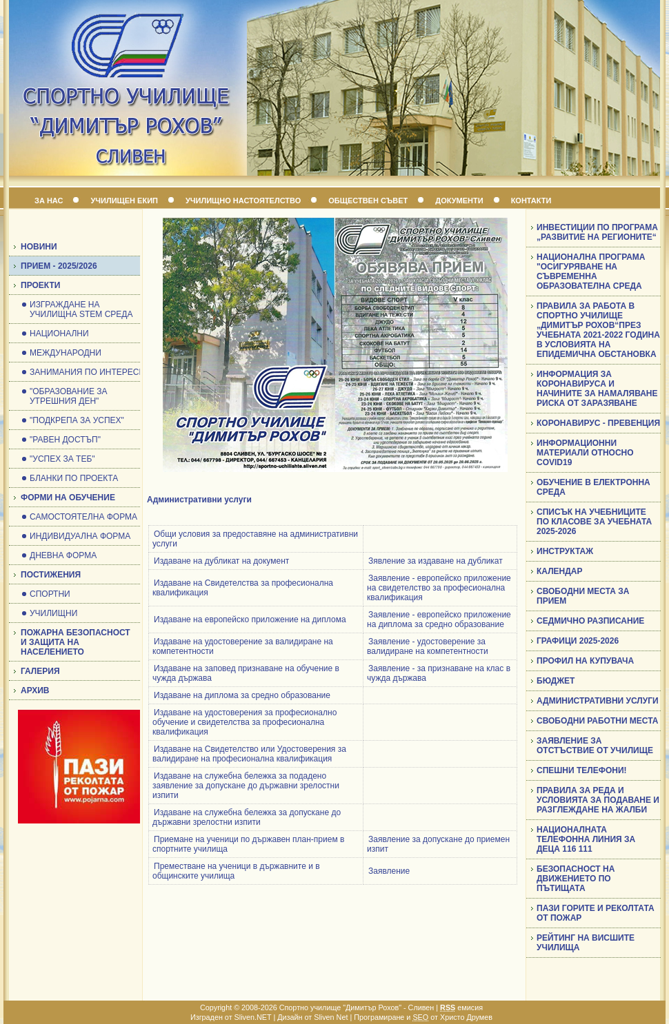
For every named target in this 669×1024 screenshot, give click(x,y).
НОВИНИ (39, 247)
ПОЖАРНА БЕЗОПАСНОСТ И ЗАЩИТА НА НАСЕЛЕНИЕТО (75, 642)
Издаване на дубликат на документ (221, 561)
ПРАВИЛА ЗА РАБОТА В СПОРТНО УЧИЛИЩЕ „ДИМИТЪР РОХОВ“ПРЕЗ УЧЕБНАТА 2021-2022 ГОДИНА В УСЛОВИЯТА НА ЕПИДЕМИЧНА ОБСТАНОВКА (598, 330)
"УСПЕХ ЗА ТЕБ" (62, 459)
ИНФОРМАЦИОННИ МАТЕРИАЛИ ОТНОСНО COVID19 (585, 452)
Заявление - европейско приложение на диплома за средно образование (439, 619)
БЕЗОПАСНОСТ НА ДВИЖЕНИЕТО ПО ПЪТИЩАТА (576, 878)
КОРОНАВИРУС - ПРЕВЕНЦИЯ (598, 423)
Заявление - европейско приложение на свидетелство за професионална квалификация (439, 587)
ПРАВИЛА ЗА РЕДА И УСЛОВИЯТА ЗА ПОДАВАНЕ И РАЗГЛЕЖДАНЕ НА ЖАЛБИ (598, 800)
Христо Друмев (466, 1017)
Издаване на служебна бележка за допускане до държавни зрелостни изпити (246, 817)
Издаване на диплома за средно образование (242, 695)
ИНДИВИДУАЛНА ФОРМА (80, 536)
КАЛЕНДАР (559, 571)
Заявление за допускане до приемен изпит (438, 844)
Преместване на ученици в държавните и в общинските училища (236, 871)
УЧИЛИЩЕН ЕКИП (124, 200)
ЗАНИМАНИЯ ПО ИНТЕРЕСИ (87, 372)
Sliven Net (331, 1017)
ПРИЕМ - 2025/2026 (59, 266)
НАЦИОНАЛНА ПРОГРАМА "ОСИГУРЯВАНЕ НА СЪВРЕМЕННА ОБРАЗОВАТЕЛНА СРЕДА (591, 271)
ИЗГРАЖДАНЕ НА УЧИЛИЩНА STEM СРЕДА (81, 309)
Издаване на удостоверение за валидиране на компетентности (242, 646)
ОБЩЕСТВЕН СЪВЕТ (368, 200)
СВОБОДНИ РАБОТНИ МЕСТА (597, 721)
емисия (461, 1007)
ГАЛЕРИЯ (40, 671)
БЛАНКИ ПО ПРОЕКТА (74, 478)
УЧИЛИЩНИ (53, 613)
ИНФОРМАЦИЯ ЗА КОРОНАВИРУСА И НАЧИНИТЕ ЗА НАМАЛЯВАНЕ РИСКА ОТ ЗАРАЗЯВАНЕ (597, 388)
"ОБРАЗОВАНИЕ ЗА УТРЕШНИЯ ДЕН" (68, 396)
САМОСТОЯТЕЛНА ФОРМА (83, 517)
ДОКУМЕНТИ (459, 200)
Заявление (389, 871)
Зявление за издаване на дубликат (435, 561)
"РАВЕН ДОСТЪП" (65, 439)
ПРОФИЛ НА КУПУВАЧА (585, 661)
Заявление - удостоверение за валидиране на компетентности (427, 646)
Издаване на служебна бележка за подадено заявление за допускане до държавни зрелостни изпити (245, 785)
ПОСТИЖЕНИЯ (51, 575)
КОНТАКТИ (531, 200)
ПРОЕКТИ (40, 285)
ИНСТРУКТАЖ (565, 551)
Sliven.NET (253, 1017)
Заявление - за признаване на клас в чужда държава (438, 673)
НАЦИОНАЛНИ (59, 333)
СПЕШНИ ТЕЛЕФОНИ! (582, 770)
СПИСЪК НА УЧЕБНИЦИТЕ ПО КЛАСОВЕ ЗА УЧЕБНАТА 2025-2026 (594, 521)
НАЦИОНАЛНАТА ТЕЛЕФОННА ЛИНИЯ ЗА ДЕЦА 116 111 (586, 839)
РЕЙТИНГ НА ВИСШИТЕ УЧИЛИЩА (586, 942)
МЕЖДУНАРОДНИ (65, 353)
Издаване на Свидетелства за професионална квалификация (242, 587)
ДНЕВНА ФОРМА (63, 555)
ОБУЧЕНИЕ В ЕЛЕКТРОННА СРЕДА (593, 487)
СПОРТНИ (50, 594)
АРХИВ (35, 690)
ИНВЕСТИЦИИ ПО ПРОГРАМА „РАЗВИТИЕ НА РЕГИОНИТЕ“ (597, 232)
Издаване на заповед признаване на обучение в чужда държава (245, 673)
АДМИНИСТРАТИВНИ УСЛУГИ (598, 701)
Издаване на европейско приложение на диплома (250, 619)
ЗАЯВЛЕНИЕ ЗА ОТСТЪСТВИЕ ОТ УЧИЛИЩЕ (595, 745)
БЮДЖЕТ (556, 681)
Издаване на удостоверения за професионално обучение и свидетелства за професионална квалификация (244, 722)
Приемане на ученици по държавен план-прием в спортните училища (248, 844)
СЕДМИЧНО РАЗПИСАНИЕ (590, 621)
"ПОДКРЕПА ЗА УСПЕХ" (77, 420)
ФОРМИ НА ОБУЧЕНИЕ (68, 497)
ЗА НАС (48, 200)
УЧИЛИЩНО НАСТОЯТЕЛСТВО (243, 200)
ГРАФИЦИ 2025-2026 (578, 641)
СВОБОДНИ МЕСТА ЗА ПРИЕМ (583, 596)
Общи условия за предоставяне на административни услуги (255, 539)
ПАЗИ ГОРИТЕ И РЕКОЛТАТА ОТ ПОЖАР (596, 913)
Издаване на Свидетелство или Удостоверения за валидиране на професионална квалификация (249, 754)
